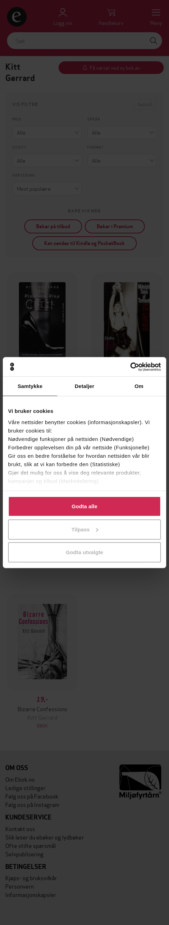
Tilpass (85, 529)
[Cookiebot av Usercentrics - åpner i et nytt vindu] (130, 366)
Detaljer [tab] (84, 386)
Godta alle (84, 506)
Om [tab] (139, 386)
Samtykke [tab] (30, 386)
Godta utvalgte (84, 552)
